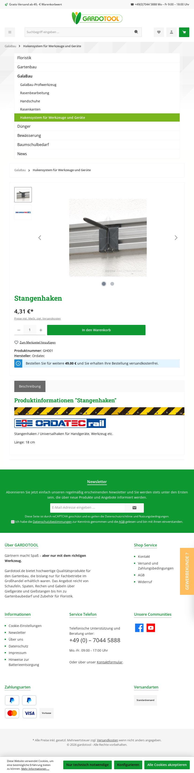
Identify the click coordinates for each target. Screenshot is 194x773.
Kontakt (144, 556)
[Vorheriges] (40, 237)
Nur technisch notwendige (87, 764)
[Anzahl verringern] (18, 330)
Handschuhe (30, 101)
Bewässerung (29, 135)
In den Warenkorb (96, 330)
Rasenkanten (30, 109)
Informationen (18, 614)
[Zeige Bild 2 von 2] (112, 284)
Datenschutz (18, 646)
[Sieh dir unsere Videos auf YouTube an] (151, 628)
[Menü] (10, 32)
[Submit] (134, 508)
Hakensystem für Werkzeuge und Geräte (52, 117)
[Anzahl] (30, 330)
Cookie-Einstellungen (25, 625)
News (22, 153)
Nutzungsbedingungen (153, 516)
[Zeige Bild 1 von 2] (104, 284)
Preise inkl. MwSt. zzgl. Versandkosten (37, 318)
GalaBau (24, 76)
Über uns (16, 639)
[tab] (29, 386)
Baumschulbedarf (33, 144)
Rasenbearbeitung (34, 93)
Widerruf (145, 582)
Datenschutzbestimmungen (52, 522)
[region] (97, 237)
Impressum (17, 652)
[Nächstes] (175, 237)
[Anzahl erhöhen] (40, 330)
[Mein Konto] (171, 32)
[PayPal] (12, 700)
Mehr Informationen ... (35, 768)
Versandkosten (107, 740)
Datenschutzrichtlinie (119, 516)
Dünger (24, 126)
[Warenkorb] (184, 32)
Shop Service (145, 545)
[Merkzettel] (159, 32)
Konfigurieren (128, 764)
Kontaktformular (110, 662)
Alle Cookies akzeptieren (167, 764)
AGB (122, 522)
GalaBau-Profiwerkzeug (38, 84)
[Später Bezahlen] (29, 700)
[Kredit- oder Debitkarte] (21, 713)
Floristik (24, 57)
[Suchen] (136, 32)
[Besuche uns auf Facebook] (139, 628)
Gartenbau (27, 66)
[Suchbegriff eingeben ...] (78, 32)
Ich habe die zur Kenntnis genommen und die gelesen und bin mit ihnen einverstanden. (99, 522)
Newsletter (17, 632)
